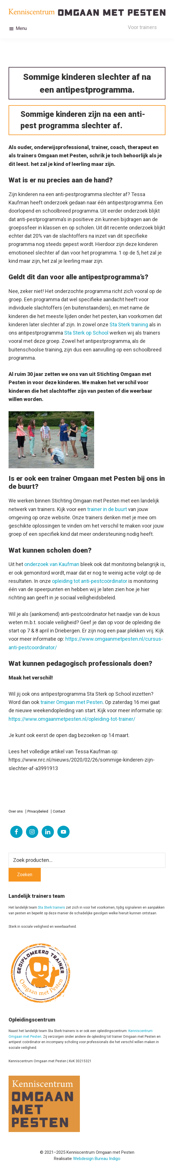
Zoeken (24, 874)
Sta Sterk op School (86, 333)
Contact (59, 811)
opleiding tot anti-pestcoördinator (89, 581)
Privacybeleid (37, 811)
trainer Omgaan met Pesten (72, 702)
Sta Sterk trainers (51, 907)
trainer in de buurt (107, 509)
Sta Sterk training (129, 324)
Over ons (16, 811)
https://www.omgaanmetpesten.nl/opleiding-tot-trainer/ (72, 719)
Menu (21, 28)
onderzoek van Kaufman (51, 564)
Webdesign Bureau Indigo (96, 1158)
